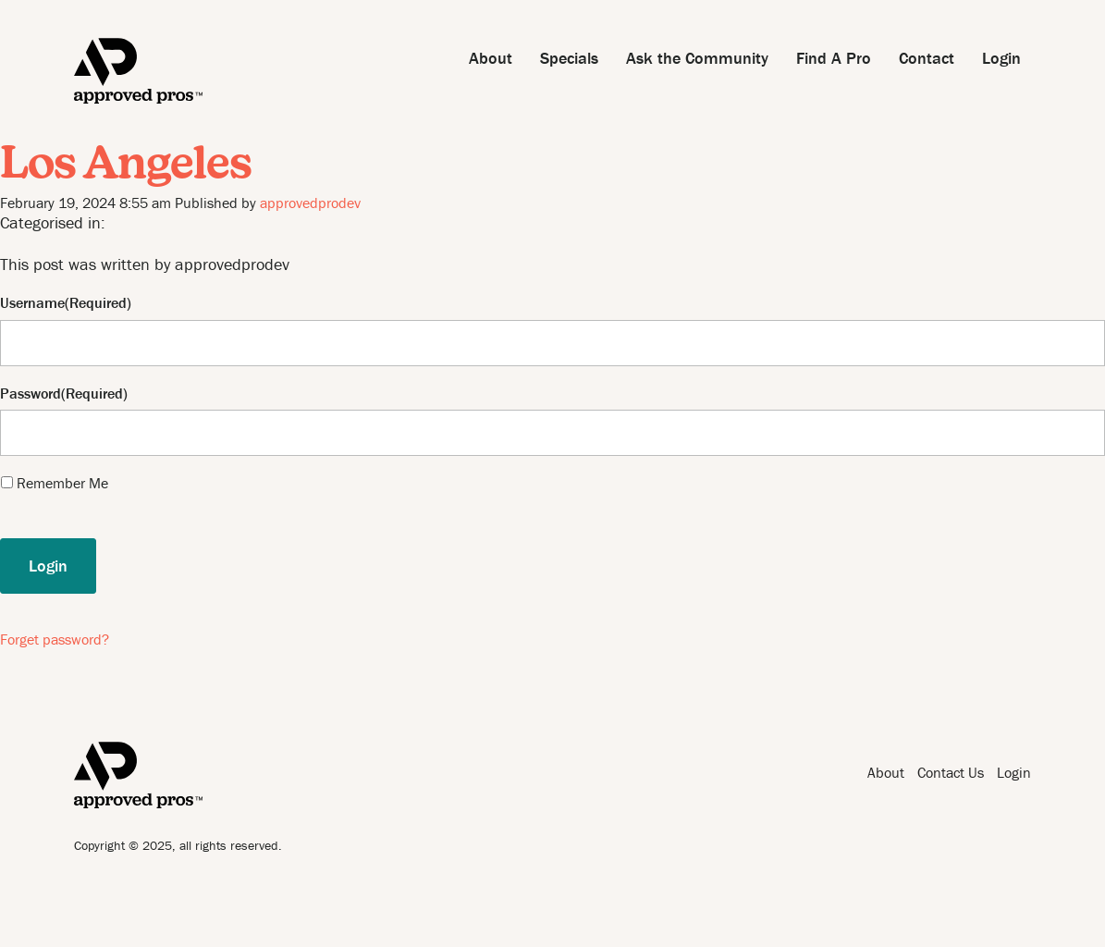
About (490, 57)
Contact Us (950, 772)
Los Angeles (126, 166)
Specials (569, 57)
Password (30, 393)
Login (1001, 57)
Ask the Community (697, 57)
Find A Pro (833, 57)
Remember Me (62, 483)
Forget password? (54, 639)
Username (32, 303)
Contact (926, 57)
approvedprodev (310, 202)
